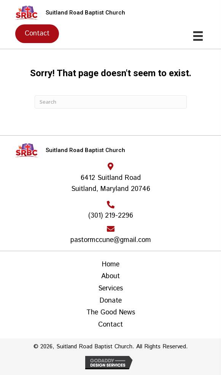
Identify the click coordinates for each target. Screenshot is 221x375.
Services (110, 289)
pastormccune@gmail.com (110, 240)
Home (110, 265)
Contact (110, 325)
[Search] (111, 102)
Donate (111, 301)
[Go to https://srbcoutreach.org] (110, 13)
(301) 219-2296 (110, 216)
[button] (37, 33)
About (110, 276)
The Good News (110, 313)
